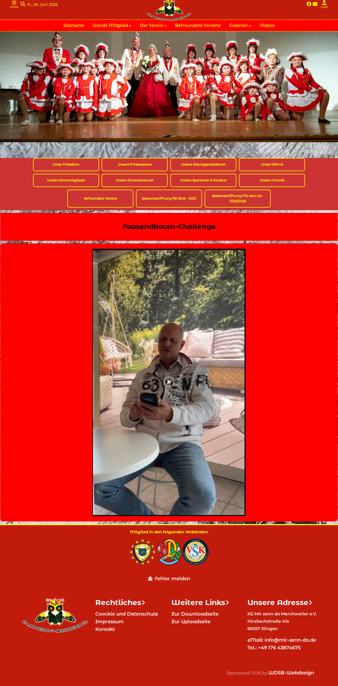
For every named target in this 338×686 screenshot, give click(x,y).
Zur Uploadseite (190, 622)
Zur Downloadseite (195, 614)
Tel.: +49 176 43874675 (274, 648)
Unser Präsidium (66, 164)
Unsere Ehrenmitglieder (66, 180)
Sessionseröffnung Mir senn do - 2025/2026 (238, 198)
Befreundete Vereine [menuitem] (198, 25)
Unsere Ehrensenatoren (135, 180)
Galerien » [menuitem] (240, 25)
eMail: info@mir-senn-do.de (282, 640)
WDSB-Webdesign (291, 673)
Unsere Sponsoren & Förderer (203, 180)
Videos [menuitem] (267, 25)
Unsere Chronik (272, 180)
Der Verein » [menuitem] (153, 25)
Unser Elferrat (272, 164)
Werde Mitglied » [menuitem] (112, 25)
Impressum (109, 622)
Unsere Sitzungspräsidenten (203, 164)
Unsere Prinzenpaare (135, 164)
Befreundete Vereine (100, 198)
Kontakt (105, 629)
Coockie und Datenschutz (126, 614)
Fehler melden (169, 579)
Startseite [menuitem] (73, 25)
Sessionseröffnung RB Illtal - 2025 (169, 198)
